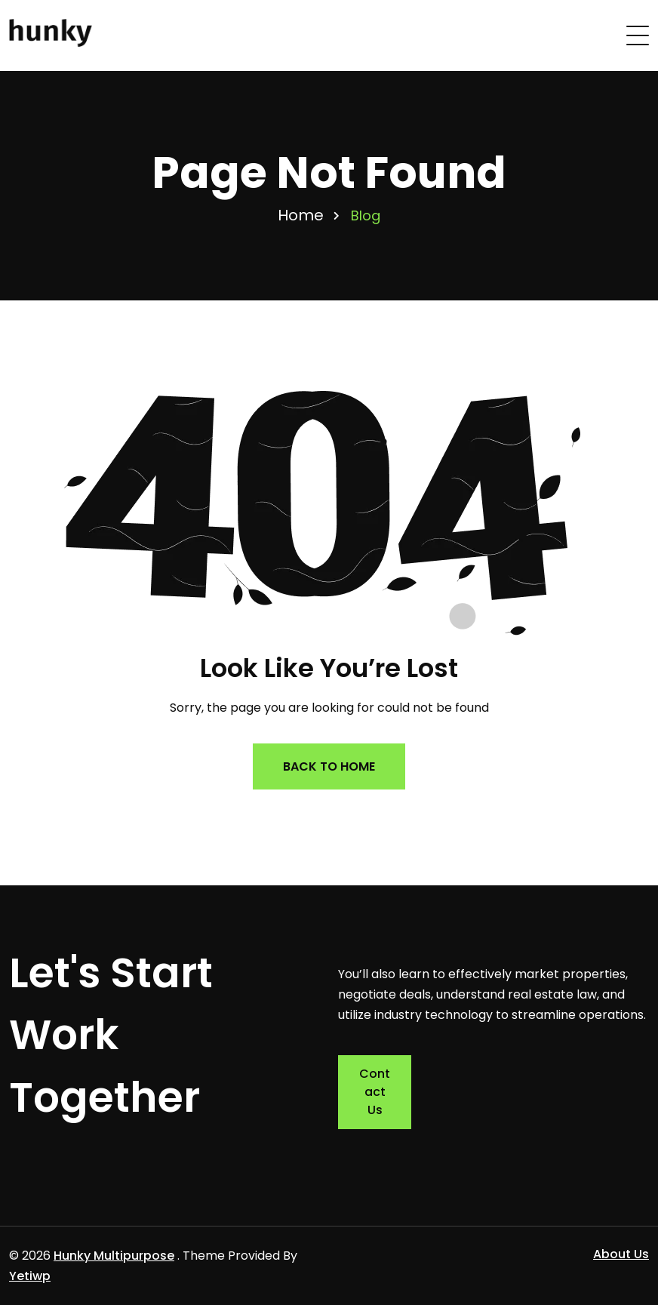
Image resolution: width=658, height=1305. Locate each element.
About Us (621, 1254)
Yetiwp (30, 1276)
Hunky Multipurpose (114, 1255)
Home (301, 215)
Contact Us (374, 1092)
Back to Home (329, 766)
